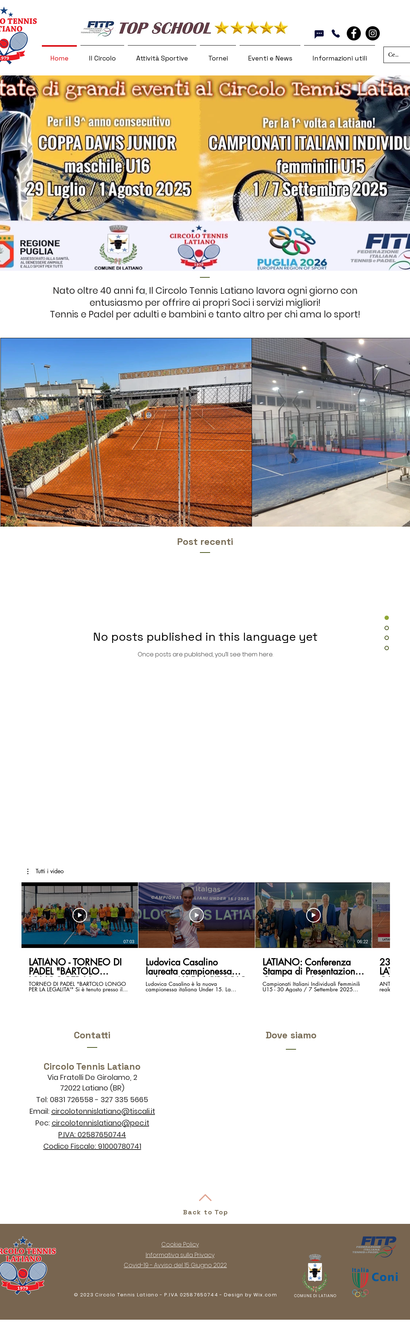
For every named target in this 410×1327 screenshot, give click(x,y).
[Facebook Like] (364, 38)
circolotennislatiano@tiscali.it (103, 1111)
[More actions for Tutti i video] (45, 871)
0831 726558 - (75, 1099)
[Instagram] (373, 33)
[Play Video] (79, 915)
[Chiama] (335, 33)
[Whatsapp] (319, 34)
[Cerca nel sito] (394, 55)
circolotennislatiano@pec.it (100, 1123)
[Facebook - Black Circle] (354, 33)
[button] (45, 871)
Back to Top (205, 1212)
